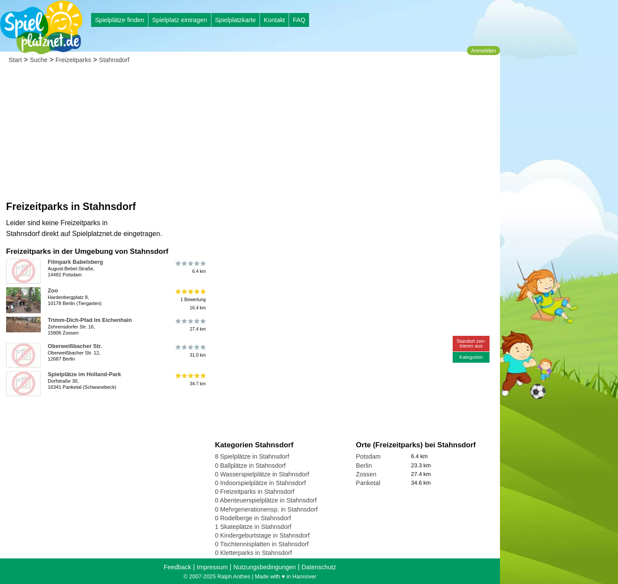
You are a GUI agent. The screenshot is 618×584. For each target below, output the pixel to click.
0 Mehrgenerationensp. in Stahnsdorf (266, 509)
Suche (39, 59)
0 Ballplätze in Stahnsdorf (250, 465)
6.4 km (190, 266)
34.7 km (190, 379)
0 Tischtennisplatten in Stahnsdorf (262, 544)
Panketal (368, 482)
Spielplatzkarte (235, 19)
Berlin (364, 465)
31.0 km (190, 351)
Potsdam (368, 456)
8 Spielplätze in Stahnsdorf (252, 456)
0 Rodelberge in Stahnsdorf (253, 518)
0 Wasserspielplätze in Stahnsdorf (262, 474)
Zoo (53, 290)
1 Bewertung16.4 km (190, 299)
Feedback (177, 567)
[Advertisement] (250, 134)
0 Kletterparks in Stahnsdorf (253, 552)
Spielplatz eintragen (179, 19)
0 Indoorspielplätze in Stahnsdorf (260, 482)
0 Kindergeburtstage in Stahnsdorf (262, 535)
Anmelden (483, 50)
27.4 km (190, 324)
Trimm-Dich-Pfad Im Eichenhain (90, 320)
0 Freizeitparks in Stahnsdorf (254, 491)
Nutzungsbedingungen (264, 567)
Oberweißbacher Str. (75, 346)
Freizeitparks (73, 59)
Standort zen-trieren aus (471, 343)
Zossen (366, 474)
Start (15, 59)
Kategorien (471, 357)
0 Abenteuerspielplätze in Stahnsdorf (265, 500)
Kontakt (274, 19)
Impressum (212, 567)
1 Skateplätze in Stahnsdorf (253, 526)
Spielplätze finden (120, 19)
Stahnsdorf (114, 59)
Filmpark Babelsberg (75, 262)
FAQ (299, 19)
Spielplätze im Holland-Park (84, 374)
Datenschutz (319, 567)
